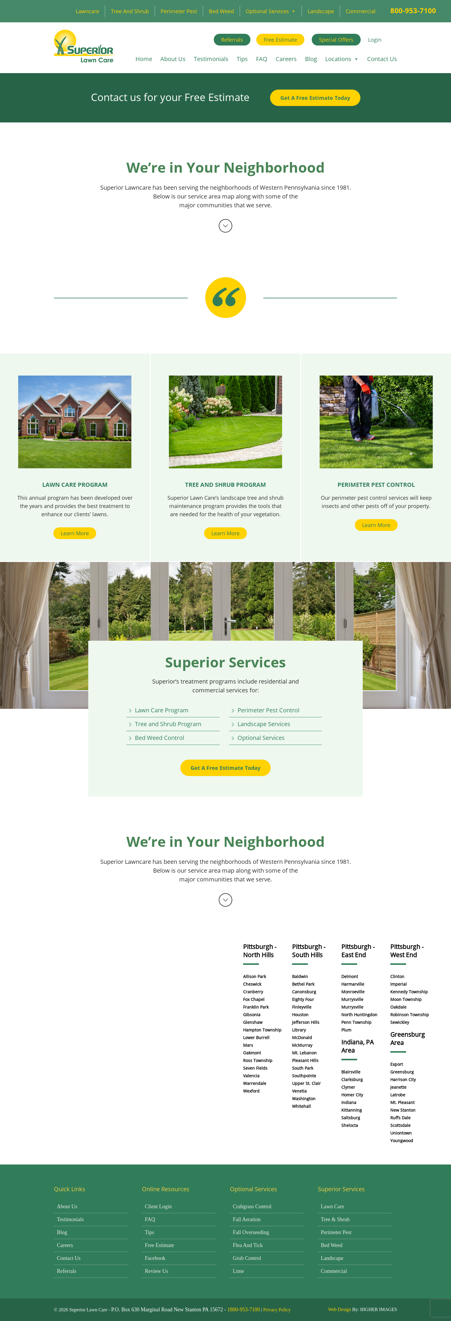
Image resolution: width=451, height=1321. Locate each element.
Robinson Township (409, 1014)
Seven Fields (255, 1068)
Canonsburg (304, 991)
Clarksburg (352, 1079)
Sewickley (399, 1022)
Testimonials (211, 59)
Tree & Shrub (335, 1219)
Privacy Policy (277, 1309)
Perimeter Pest (179, 11)
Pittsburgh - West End (407, 951)
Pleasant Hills (305, 1060)
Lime (238, 1271)
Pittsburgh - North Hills (260, 951)
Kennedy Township (409, 991)
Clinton (397, 976)
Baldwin (300, 976)
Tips (242, 59)
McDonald (302, 1037)
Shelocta (349, 1125)
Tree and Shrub (130, 11)
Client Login (158, 1206)
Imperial (398, 984)
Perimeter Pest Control (268, 710)
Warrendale (254, 1083)
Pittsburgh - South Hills (308, 951)
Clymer (348, 1087)
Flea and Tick (248, 1245)
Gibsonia (251, 1014)
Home (143, 59)
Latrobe (397, 1095)
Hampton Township (262, 1030)
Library (299, 1030)
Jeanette (398, 1087)
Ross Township (257, 1060)
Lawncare (87, 11)
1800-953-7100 (243, 1309)
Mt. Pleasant (402, 1102)
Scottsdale (400, 1125)
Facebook (155, 1258)
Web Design (339, 1309)
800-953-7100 (413, 10)
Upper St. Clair (306, 1083)
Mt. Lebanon (304, 1053)
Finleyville (301, 1007)
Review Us (156, 1271)
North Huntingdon (359, 1014)
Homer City (352, 1095)
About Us (173, 59)
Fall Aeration (246, 1219)
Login (375, 39)
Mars (248, 1045)
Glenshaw (252, 1022)
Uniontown (401, 1133)
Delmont (349, 976)
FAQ (261, 59)
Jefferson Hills (305, 1022)
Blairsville (350, 1072)
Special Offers (336, 39)
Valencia (251, 1075)
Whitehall (301, 1106)
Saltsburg (350, 1117)
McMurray (302, 1045)
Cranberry (253, 991)
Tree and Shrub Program (168, 724)
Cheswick (252, 984)
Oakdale (398, 1007)
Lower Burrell (256, 1037)
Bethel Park (303, 984)
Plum (346, 1030)
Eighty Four (303, 999)
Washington (304, 1098)
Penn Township (356, 1022)
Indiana (348, 1102)
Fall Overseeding (251, 1232)
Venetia (299, 1091)
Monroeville (352, 991)
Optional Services (271, 11)
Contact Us (382, 59)
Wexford (251, 1091)
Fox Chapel (254, 999)
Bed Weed (221, 11)
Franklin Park (256, 1007)
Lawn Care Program (162, 710)
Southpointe (304, 1075)
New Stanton (403, 1110)
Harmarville (352, 984)
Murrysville (352, 999)
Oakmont (252, 1053)
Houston (300, 1014)
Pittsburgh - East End (358, 951)
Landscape (321, 11)
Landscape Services (264, 724)
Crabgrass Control (252, 1206)
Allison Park (254, 976)
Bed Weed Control (159, 738)
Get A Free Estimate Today (315, 97)
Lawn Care (332, 1206)
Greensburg (402, 1072)
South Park (302, 1068)
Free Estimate (280, 39)
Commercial (361, 11)
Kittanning (351, 1110)
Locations (342, 59)
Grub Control (247, 1258)
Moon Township (406, 999)
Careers (286, 59)
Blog (311, 59)
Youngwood (401, 1140)
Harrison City (403, 1079)
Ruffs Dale (400, 1117)
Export (396, 1064)
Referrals (232, 39)
